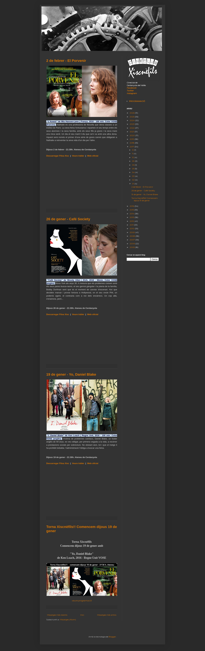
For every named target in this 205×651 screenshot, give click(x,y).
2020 (132, 135)
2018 (132, 143)
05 (133, 168)
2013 (132, 217)
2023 (132, 124)
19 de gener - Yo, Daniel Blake (71, 374)
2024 (132, 120)
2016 (132, 206)
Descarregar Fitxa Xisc (57, 156)
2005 (132, 247)
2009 (132, 232)
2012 (132, 221)
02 (133, 180)
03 (133, 176)
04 (133, 172)
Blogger (112, 636)
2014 (132, 213)
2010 (132, 228)
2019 (132, 139)
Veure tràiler (78, 156)
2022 (132, 128)
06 (133, 165)
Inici (82, 615)
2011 (132, 225)
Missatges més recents (57, 615)
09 (133, 161)
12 (133, 150)
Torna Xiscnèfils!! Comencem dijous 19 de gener (144, 199)
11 (133, 153)
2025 (132, 116)
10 (133, 157)
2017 (132, 146)
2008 (132, 236)
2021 (132, 131)
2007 (132, 240)
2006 (132, 243)
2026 (132, 113)
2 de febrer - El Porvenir (66, 61)
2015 (132, 210)
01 (133, 183)
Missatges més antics (106, 615)
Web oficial (92, 156)
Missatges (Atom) (68, 619)
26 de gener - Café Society (68, 219)
